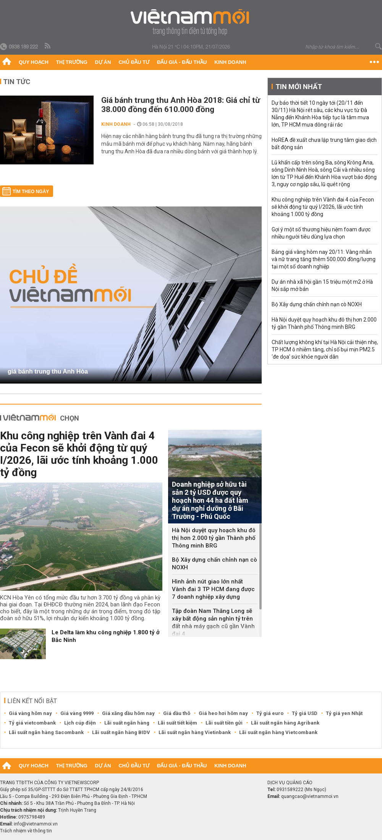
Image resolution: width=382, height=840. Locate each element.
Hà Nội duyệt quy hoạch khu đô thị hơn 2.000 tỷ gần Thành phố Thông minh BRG (214, 538)
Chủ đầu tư (133, 62)
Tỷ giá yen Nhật (344, 713)
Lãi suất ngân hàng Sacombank (46, 732)
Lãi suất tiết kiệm (177, 723)
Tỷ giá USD (304, 713)
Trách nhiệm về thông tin (26, 831)
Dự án (103, 62)
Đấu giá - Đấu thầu (182, 62)
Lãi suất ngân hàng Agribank (285, 723)
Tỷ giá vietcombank (32, 723)
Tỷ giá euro (269, 713)
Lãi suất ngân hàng (126, 723)
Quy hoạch (34, 62)
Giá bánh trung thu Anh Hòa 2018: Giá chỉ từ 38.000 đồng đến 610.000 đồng (180, 105)
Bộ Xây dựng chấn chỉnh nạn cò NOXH (214, 563)
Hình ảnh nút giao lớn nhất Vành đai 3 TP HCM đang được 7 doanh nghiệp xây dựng (213, 589)
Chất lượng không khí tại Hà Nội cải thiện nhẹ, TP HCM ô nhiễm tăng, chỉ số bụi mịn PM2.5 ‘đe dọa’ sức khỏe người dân (325, 349)
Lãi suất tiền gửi (224, 723)
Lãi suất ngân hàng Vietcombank (278, 732)
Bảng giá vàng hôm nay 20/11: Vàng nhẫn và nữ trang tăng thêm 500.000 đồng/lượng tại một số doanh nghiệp (324, 259)
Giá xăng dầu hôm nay (128, 713)
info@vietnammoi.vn (36, 824)
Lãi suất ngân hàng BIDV (121, 732)
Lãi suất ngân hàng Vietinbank (195, 732)
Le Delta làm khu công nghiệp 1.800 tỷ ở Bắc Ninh (106, 636)
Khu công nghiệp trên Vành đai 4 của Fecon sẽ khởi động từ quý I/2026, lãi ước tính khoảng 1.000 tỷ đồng (79, 454)
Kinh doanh (230, 62)
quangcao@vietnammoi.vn (309, 796)
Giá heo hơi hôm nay (223, 713)
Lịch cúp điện (80, 723)
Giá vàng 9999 (77, 713)
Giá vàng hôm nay (30, 713)
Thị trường (71, 62)
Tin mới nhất (298, 87)
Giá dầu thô (176, 713)
